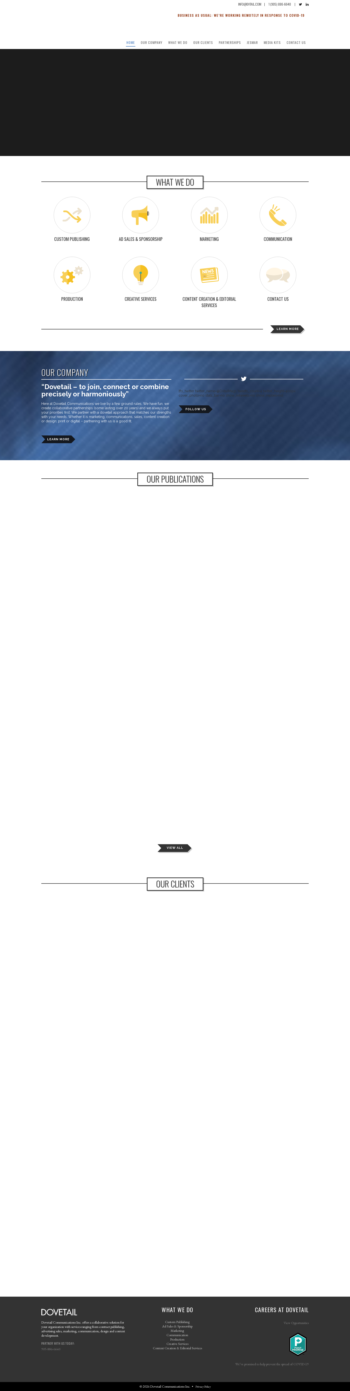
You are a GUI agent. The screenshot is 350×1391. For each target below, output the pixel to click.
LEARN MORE (288, 329)
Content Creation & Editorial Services (177, 1348)
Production (177, 1339)
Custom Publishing (177, 1322)
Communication (177, 1335)
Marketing (177, 1330)
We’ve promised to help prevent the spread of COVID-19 (272, 1364)
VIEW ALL (175, 848)
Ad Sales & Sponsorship (177, 1326)
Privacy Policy (203, 1387)
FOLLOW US (195, 409)
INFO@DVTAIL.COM (249, 4)
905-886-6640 (50, 1349)
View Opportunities (296, 1323)
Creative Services (177, 1344)
